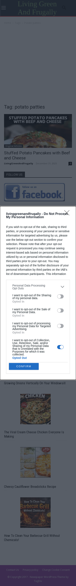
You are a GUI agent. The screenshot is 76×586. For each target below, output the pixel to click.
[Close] (68, 213)
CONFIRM (24, 366)
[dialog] (38, 293)
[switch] (60, 296)
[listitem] (38, 286)
